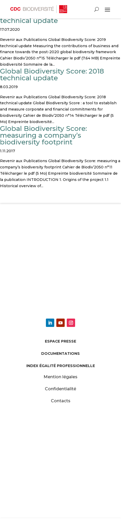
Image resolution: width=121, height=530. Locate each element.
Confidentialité (60, 388)
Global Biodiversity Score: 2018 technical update (52, 74)
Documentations (60, 353)
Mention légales (60, 376)
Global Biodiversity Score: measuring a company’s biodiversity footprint (43, 135)
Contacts (60, 400)
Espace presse (60, 341)
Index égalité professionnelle (60, 366)
